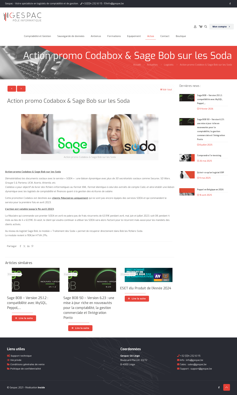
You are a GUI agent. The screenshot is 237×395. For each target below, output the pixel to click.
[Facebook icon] (230, 3)
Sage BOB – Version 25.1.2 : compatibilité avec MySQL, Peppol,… (27, 303)
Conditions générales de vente (27, 364)
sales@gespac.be (197, 364)
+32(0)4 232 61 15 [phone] (92, 3)
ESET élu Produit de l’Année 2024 (145, 288)
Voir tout (166, 89)
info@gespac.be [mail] (115, 3)
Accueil (137, 64)
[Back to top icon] (226, 387)
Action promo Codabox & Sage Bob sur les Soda (206, 64)
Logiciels (169, 64)
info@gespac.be (194, 360)
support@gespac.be (201, 368)
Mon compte (222, 26)
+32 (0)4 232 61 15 (190, 355)
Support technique (21, 356)
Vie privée (15, 360)
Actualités (152, 64)
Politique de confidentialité (25, 368)
